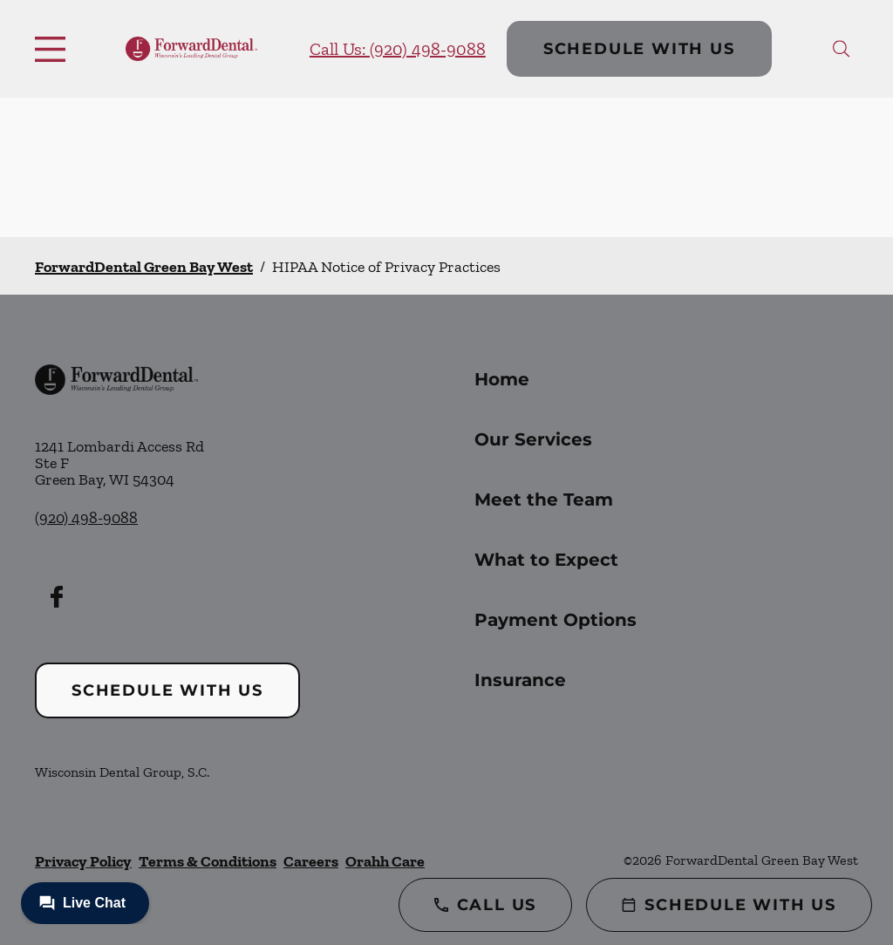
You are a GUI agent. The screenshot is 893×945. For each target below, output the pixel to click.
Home (501, 379)
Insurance (520, 680)
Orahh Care (385, 861)
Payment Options (555, 619)
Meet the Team (543, 499)
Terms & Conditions (207, 861)
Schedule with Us (639, 48)
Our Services (533, 439)
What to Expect (546, 559)
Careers (310, 861)
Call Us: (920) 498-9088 (398, 48)
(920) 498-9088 (86, 517)
